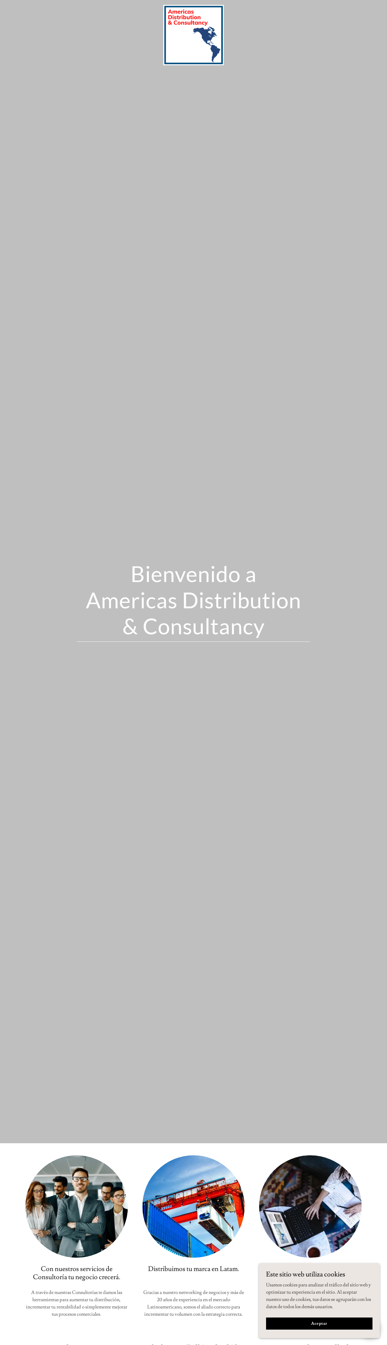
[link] (193, 7)
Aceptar (319, 1323)
